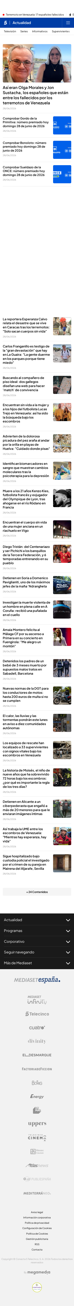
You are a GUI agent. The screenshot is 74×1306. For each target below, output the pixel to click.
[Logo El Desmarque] (37, 1055)
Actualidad (37, 919)
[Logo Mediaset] (37, 982)
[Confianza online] (37, 1291)
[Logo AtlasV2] (37, 1165)
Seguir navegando (37, 952)
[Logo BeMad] (37, 1110)
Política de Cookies (37, 1233)
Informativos (40, 31)
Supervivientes (61, 31)
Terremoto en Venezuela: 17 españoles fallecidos (35, 14)
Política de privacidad (37, 1222)
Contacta (37, 1249)
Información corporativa (37, 1217)
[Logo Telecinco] (37, 1014)
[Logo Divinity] (37, 1041)
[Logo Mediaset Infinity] (37, 1000)
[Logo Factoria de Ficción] (37, 1069)
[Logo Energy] (37, 1096)
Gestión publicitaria (37, 1238)
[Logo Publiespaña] (37, 1179)
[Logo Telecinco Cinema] (37, 1137)
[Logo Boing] (37, 1083)
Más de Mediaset (37, 963)
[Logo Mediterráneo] (37, 1193)
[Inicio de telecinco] (5, 23)
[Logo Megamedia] (39, 1272)
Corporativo (37, 941)
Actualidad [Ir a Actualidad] (22, 22)
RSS (37, 1244)
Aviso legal (37, 1212)
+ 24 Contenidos (37, 892)
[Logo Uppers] (37, 1124)
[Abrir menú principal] (68, 23)
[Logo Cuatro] (37, 1028)
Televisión (10, 31)
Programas (37, 930)
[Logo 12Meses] (37, 1151)
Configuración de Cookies (37, 1228)
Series (24, 31)
